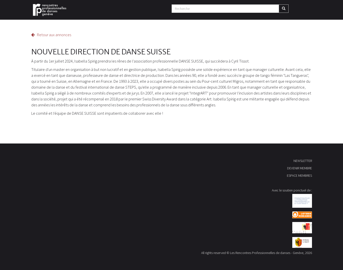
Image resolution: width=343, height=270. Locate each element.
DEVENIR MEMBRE (299, 168)
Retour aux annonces (51, 34)
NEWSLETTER (303, 161)
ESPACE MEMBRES (299, 175)
